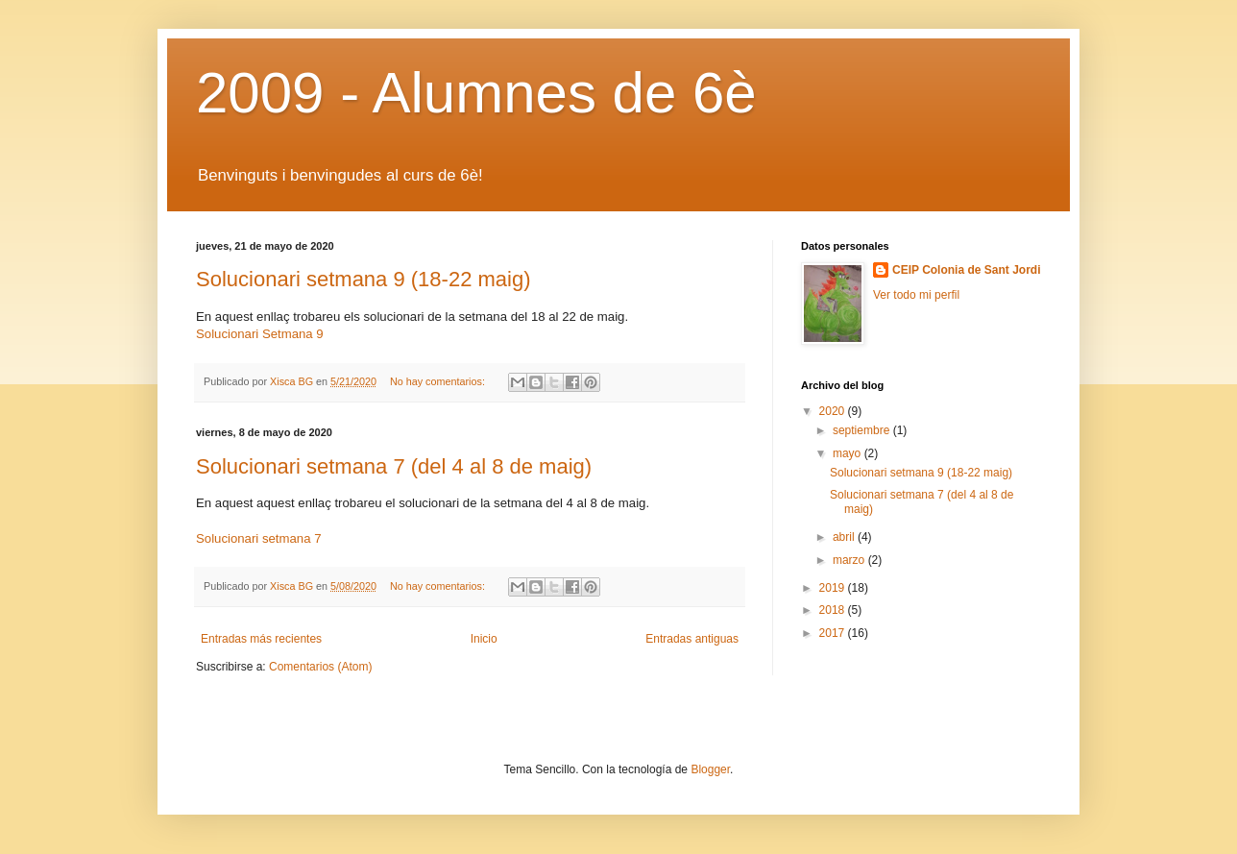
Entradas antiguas (692, 639)
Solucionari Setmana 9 (260, 334)
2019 (833, 588)
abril (845, 537)
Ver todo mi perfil (916, 295)
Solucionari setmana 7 (258, 538)
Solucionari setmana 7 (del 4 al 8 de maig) (394, 466)
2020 (833, 411)
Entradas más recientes (261, 639)
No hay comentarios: (439, 381)
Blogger (710, 769)
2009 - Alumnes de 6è (476, 93)
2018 (833, 610)
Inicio (484, 639)
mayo (848, 453)
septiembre (863, 430)
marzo (850, 560)
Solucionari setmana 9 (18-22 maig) (363, 279)
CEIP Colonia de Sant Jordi (966, 270)
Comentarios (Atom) (320, 666)
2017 (833, 633)
